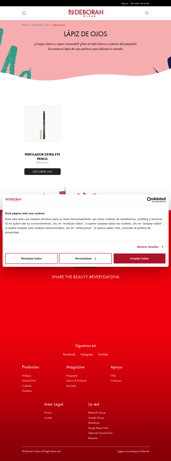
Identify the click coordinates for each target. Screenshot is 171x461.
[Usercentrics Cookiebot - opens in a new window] (150, 199)
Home (25, 24)
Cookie (48, 418)
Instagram (87, 354)
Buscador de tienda (140, 3)
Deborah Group (97, 412)
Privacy (48, 412)
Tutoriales (71, 386)
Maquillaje (36, 24)
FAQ (113, 375)
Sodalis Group (96, 418)
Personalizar (85, 258)
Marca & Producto (76, 380)
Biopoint (92, 438)
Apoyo (125, 3)
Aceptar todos (139, 258)
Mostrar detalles (148, 246)
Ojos (47, 24)
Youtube (103, 354)
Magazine (71, 375)
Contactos (115, 380)
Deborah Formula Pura (100, 433)
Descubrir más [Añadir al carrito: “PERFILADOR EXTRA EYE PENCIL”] (42, 171)
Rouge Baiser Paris (98, 428)
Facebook (69, 354)
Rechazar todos (31, 258)
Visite (120, 451)
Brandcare (94, 423)
